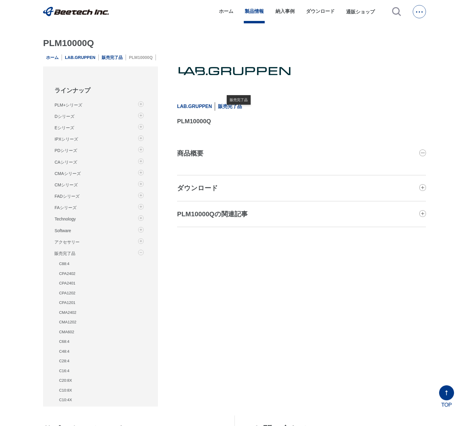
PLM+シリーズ (68, 105)
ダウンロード (320, 11)
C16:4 (64, 371)
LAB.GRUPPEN (80, 57)
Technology (65, 219)
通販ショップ (363, 11)
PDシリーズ (65, 150)
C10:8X (65, 390)
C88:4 (64, 263)
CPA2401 (67, 283)
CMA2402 (67, 312)
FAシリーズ (65, 207)
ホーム (226, 11)
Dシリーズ (64, 116)
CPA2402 (67, 273)
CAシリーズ (65, 162)
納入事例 (285, 11)
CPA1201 (67, 302)
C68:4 (64, 341)
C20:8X (65, 380)
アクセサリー (67, 242)
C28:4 (64, 361)
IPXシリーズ (66, 139)
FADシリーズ (66, 196)
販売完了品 (112, 57)
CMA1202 (67, 322)
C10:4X (65, 400)
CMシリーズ (66, 184)
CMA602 (66, 332)
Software (62, 230)
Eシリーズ (64, 127)
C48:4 (64, 351)
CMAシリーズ (67, 173)
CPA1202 (67, 293)
